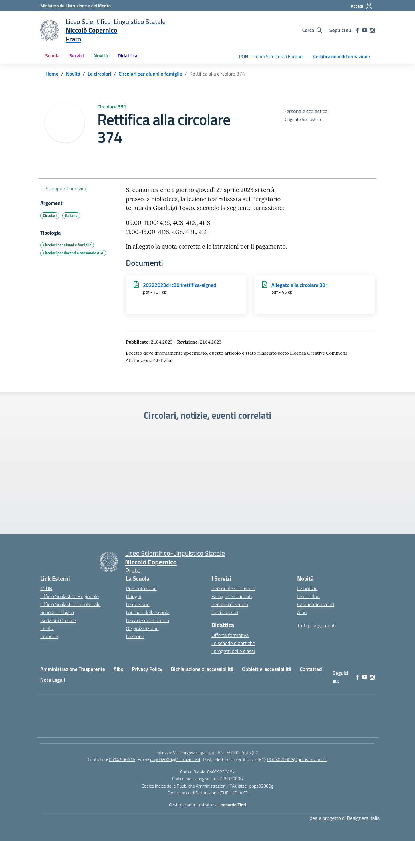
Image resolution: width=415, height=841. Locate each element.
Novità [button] (101, 55)
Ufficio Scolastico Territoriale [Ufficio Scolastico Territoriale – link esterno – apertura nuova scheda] (70, 604)
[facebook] (357, 30)
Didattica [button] (127, 55)
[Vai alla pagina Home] (52, 74)
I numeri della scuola (148, 612)
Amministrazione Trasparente (72, 669)
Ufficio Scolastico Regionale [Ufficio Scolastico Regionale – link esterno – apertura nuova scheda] (69, 596)
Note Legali (52, 680)
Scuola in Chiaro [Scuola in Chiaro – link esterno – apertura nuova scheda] (57, 612)
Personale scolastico (233, 588)
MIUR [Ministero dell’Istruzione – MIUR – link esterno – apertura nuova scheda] (46, 588)
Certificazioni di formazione (341, 56)
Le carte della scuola (147, 620)
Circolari (50, 215)
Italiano (71, 215)
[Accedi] (362, 6)
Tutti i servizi (224, 612)
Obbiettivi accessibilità (266, 669)
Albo (302, 612)
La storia (135, 636)
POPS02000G (230, 778)
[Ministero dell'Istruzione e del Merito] (75, 5)
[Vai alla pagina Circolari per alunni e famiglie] (150, 74)
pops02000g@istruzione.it (175, 759)
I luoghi (133, 596)
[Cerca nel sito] (311, 30)
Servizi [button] (76, 55)
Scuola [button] (52, 55)
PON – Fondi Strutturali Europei (271, 56)
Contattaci (311, 669)
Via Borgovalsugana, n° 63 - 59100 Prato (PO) (216, 752)
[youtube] (364, 30)
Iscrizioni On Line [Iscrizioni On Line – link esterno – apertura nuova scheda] (58, 620)
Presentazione (141, 588)
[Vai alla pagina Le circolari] (99, 74)
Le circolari (308, 596)
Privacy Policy (147, 669)
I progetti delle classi (233, 651)
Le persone (138, 604)
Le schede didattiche (233, 643)
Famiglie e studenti (231, 596)
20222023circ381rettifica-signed (179, 285)
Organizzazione (142, 628)
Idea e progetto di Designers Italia (344, 818)
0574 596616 (122, 759)
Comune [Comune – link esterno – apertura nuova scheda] (49, 636)
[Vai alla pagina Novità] (73, 74)
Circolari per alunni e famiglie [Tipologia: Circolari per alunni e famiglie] (67, 245)
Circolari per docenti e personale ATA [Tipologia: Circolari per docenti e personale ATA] (73, 253)
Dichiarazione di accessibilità (202, 669)
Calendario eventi (315, 604)
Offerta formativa (230, 635)
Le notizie (307, 588)
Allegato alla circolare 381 (299, 285)
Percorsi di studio (229, 604)
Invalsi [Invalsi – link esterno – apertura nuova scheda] (47, 628)
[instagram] (372, 30)
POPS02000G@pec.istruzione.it (297, 759)
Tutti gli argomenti (316, 625)
